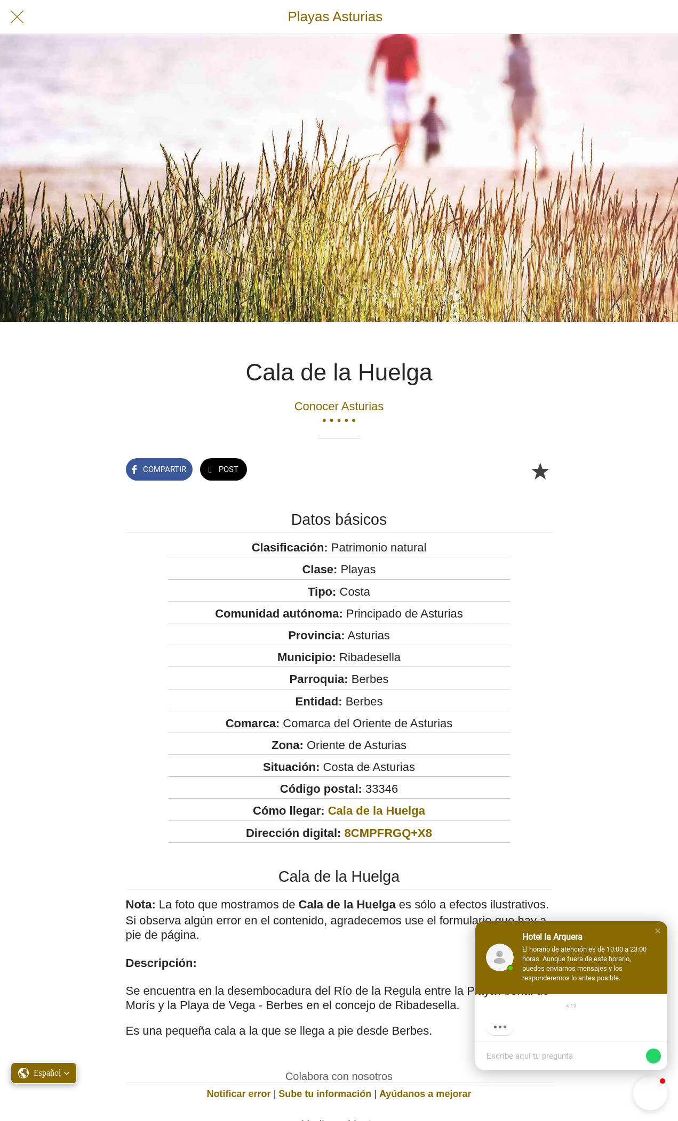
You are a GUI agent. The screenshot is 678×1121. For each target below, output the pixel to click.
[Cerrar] (17, 17)
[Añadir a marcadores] (540, 470)
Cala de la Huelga (376, 810)
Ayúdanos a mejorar (425, 1093)
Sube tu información (324, 1093)
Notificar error (239, 1093)
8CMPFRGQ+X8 (388, 833)
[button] (657, 930)
